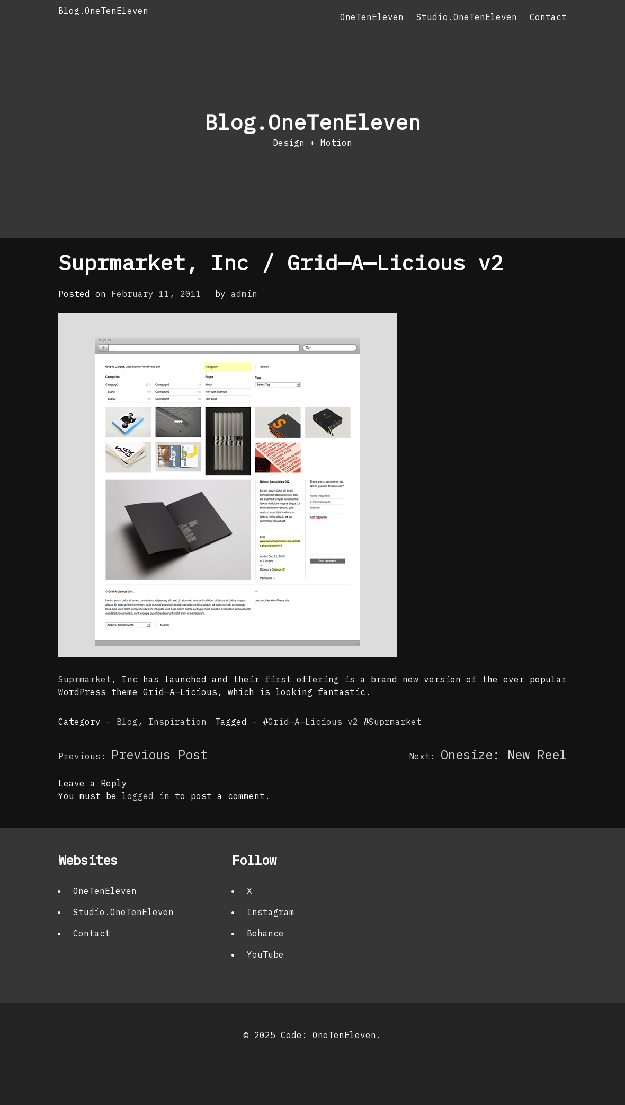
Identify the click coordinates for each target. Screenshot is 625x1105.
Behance (265, 933)
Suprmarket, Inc (100, 679)
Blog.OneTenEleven (103, 10)
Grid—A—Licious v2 (313, 721)
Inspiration (177, 721)
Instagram (270, 912)
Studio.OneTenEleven (466, 17)
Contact (548, 17)
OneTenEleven (372, 17)
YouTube (265, 954)
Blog (127, 721)
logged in (145, 796)
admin (244, 293)
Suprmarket (395, 721)
